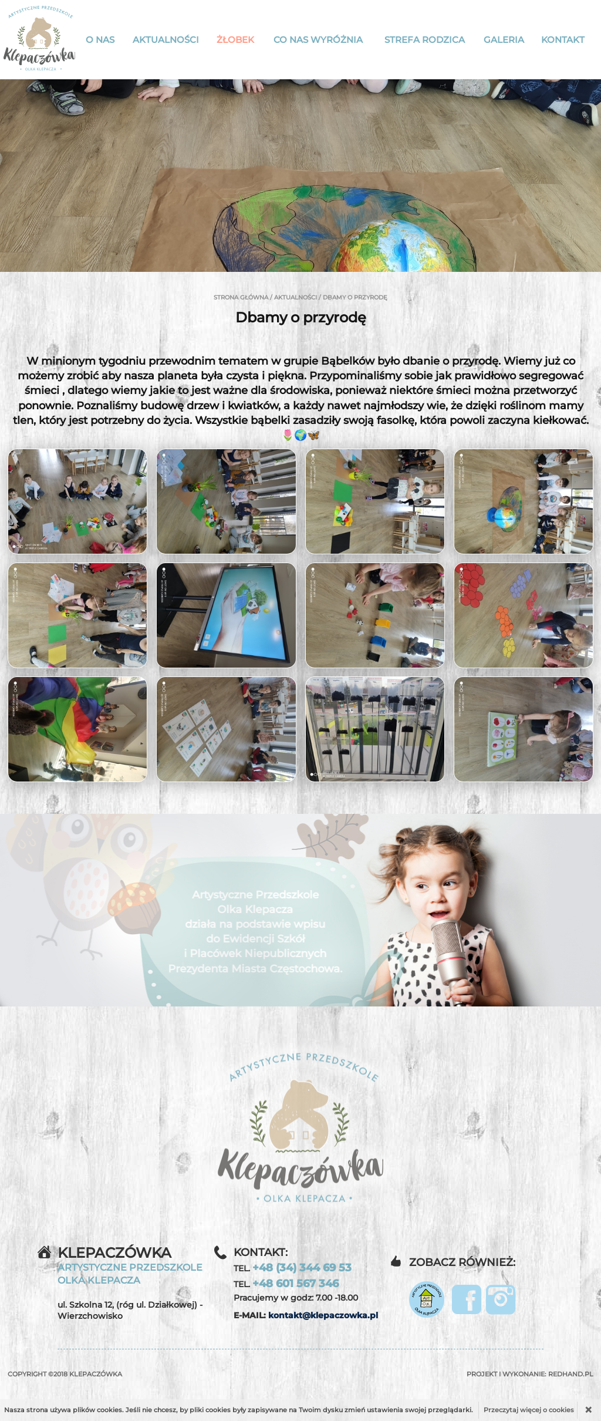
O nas (100, 39)
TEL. (293, 1267)
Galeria (504, 39)
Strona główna (241, 297)
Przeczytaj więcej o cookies (529, 1410)
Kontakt (563, 39)
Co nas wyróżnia (318, 39)
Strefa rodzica (424, 39)
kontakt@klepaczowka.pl (323, 1315)
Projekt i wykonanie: (530, 1374)
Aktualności (166, 39)
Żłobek (235, 39)
